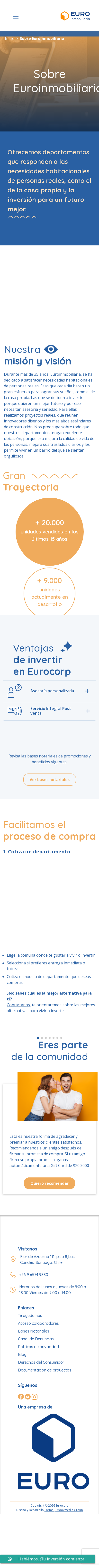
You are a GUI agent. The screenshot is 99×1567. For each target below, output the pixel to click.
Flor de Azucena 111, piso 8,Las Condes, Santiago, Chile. (47, 1259)
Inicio (10, 38)
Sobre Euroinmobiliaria (42, 38)
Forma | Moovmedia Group (64, 1510)
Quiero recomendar (49, 1183)
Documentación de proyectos (44, 1370)
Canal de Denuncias (36, 1338)
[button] (38, 1038)
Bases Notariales (33, 1331)
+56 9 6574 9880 (33, 1274)
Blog (22, 1354)
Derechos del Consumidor (41, 1362)
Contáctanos (18, 1004)
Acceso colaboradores (38, 1323)
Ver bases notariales (50, 779)
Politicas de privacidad (38, 1346)
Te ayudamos (30, 1315)
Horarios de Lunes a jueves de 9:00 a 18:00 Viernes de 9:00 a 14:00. (52, 1289)
